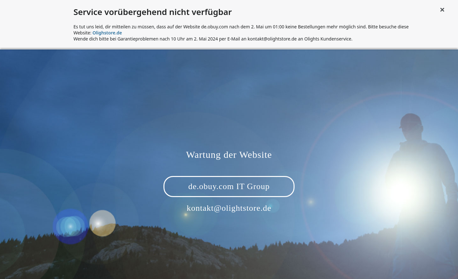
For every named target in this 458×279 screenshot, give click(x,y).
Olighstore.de (107, 33)
